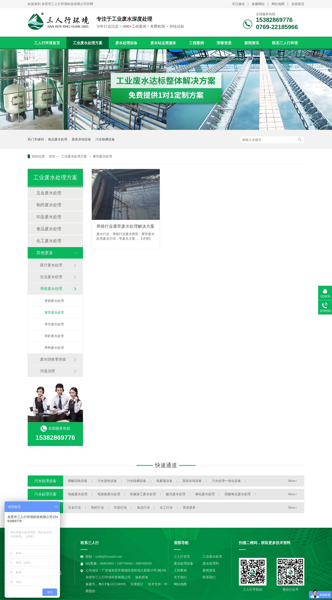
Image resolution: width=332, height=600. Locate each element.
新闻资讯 (251, 43)
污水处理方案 (45, 494)
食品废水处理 (57, 139)
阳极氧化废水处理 (238, 494)
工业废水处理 (212, 556)
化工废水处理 (48, 241)
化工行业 (166, 507)
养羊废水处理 (54, 324)
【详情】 (145, 238)
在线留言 (297, 4)
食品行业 (143, 507)
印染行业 (120, 507)
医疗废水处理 (51, 265)
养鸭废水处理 (54, 348)
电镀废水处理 (77, 494)
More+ (292, 481)
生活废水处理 (51, 277)
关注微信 (238, 4)
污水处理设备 (45, 481)
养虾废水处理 (54, 336)
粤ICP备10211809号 (112, 584)
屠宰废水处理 (102, 156)
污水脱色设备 (107, 481)
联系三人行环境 (285, 43)
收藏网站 (258, 4)
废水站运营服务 (163, 43)
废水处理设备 (126, 43)
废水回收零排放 (53, 359)
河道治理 (47, 371)
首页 (52, 156)
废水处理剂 (211, 563)
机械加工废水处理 (143, 494)
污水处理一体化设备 (226, 481)
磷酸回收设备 (77, 481)
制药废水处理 (48, 205)
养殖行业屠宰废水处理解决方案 (125, 226)
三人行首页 (182, 556)
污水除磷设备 (105, 139)
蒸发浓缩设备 (81, 139)
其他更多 (44, 252)
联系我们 (209, 577)
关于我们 (180, 577)
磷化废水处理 (205, 494)
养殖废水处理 (51, 289)
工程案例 (196, 43)
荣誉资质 (224, 43)
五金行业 (74, 507)
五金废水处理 (48, 193)
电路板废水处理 (109, 494)
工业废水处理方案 (87, 43)
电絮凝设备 (164, 481)
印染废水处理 (48, 217)
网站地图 (278, 4)
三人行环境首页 (47, 43)
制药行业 (97, 507)
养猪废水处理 (54, 301)
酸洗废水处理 (175, 494)
